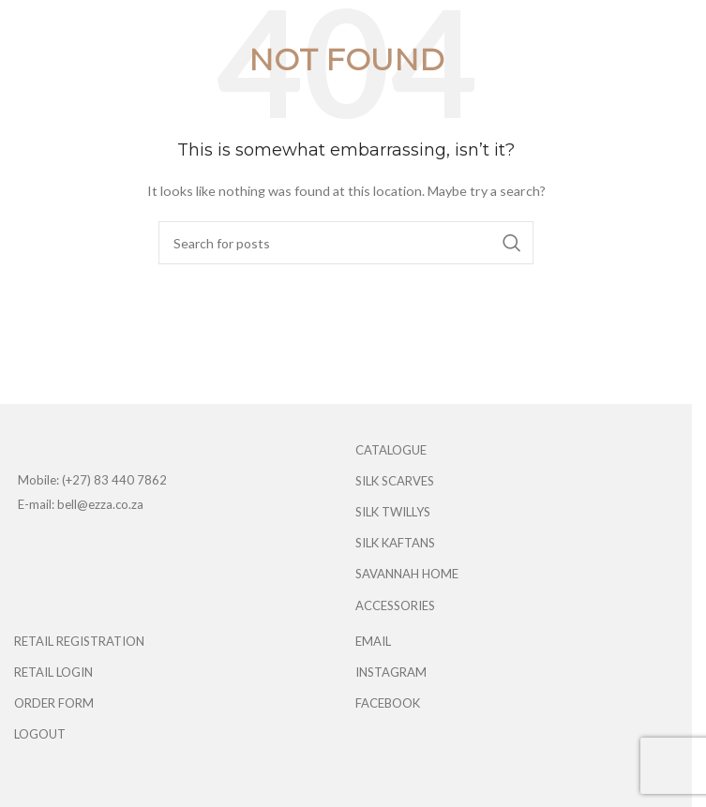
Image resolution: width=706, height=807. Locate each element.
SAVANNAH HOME (406, 573)
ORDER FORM (54, 702)
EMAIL (373, 641)
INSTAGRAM (391, 672)
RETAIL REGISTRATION (79, 641)
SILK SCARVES (394, 480)
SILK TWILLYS (392, 511)
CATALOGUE (391, 449)
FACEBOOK (387, 702)
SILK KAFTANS (395, 542)
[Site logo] (353, 26)
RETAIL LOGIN (53, 672)
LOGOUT (40, 733)
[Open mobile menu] (23, 28)
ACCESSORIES (395, 605)
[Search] (345, 242)
